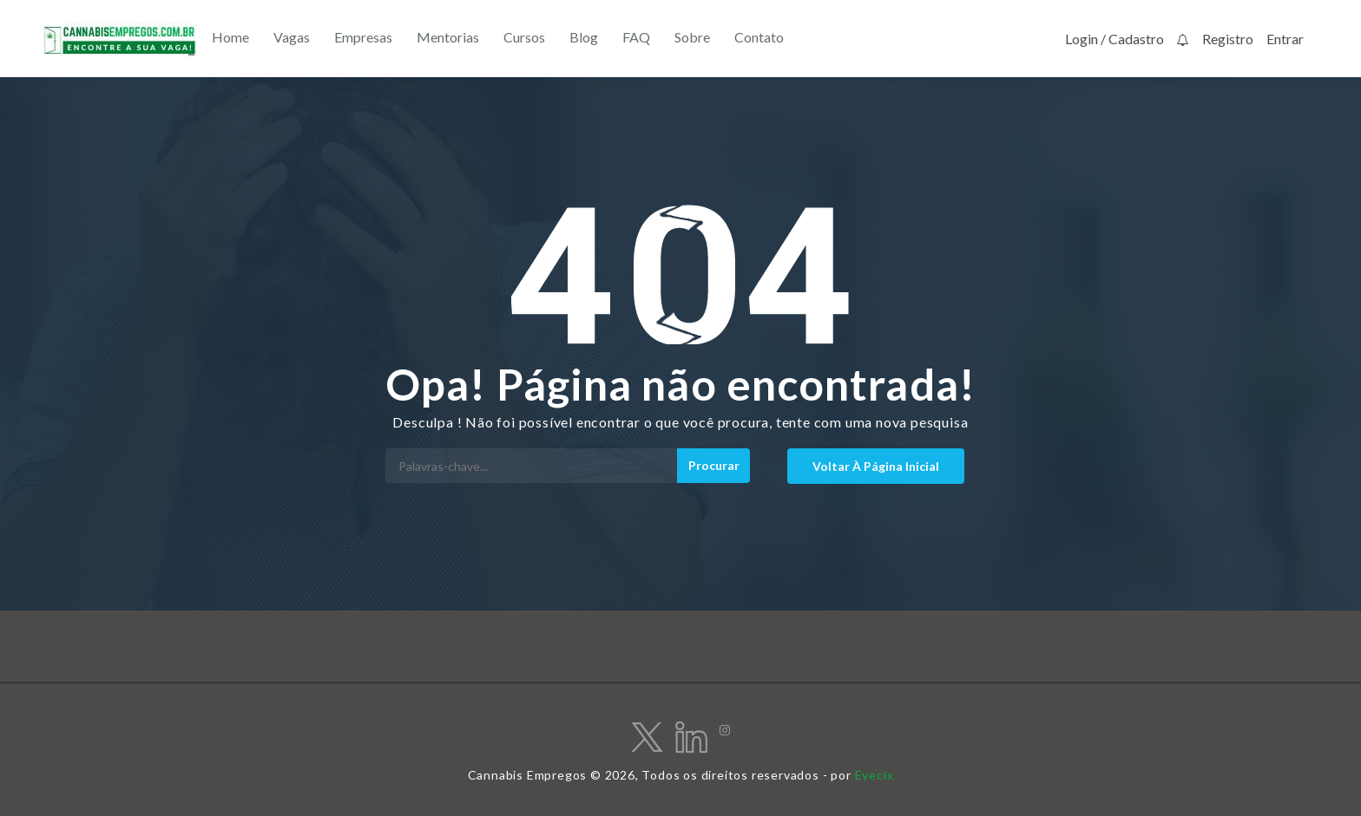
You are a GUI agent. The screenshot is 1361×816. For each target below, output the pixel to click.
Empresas (363, 37)
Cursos (524, 37)
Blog (583, 37)
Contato (759, 37)
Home (230, 37)
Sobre (692, 37)
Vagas (291, 37)
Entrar (1285, 38)
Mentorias (448, 37)
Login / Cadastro (1114, 38)
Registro (1227, 38)
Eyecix (874, 774)
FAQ (636, 37)
